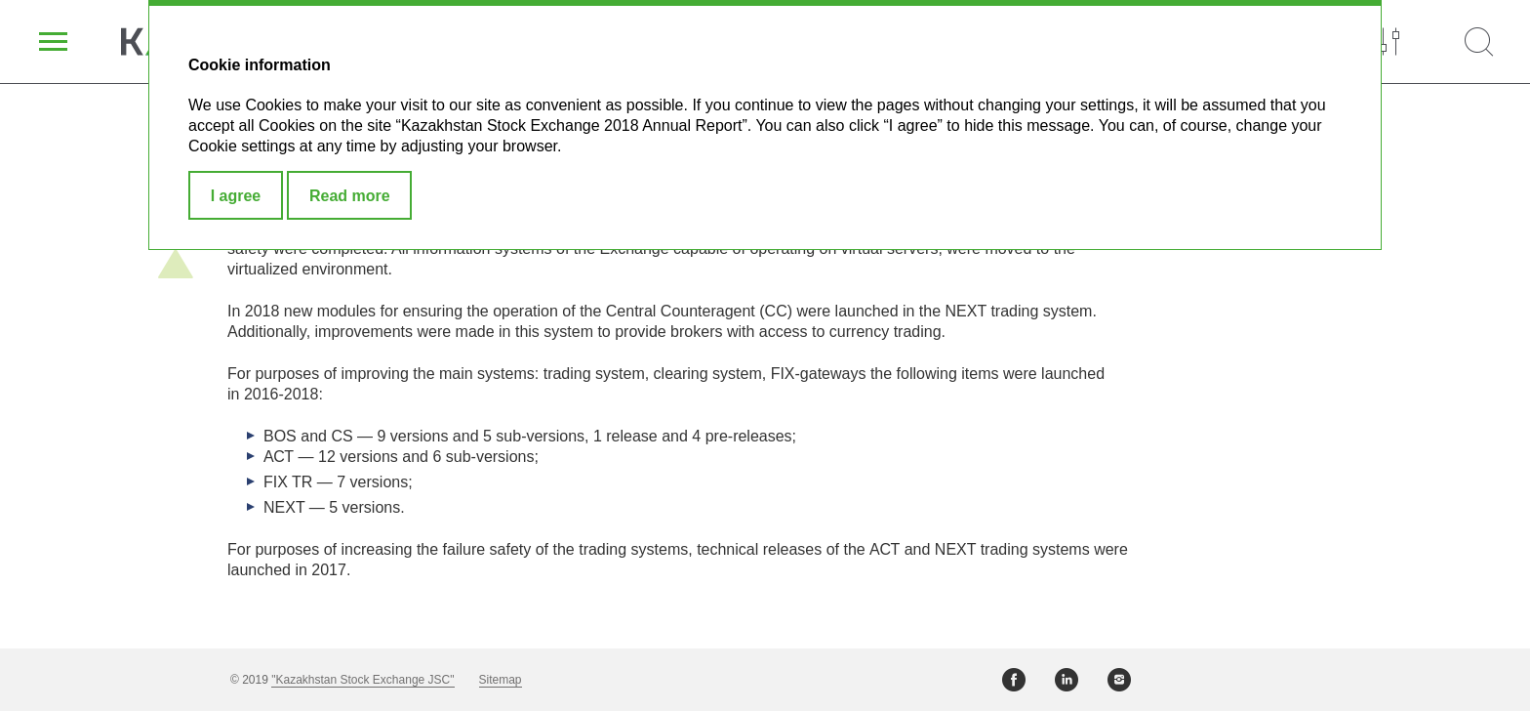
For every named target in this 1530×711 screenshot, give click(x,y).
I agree (236, 196)
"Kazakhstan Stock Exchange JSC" (362, 680)
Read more (349, 196)
